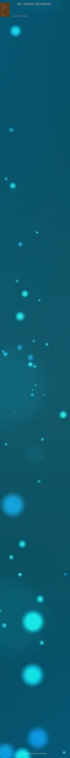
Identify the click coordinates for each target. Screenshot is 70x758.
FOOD (2, 11)
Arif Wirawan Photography (34, 4)
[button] (35, 38)
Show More (35, 747)
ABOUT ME (3, 15)
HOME (2, 3)
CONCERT (3, 13)
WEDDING (3, 5)
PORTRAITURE (4, 8)
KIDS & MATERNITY (5, 6)
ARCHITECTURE (4, 12)
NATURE (2, 9)
